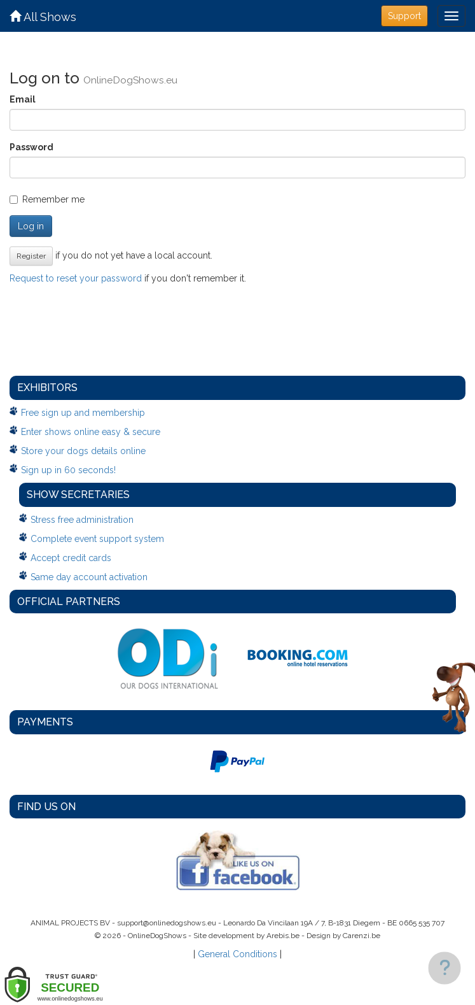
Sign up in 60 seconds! (68, 470)
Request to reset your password (76, 278)
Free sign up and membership (83, 413)
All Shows (43, 17)
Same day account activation (89, 577)
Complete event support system (97, 539)
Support (404, 16)
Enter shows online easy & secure (90, 432)
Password (31, 147)
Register (31, 256)
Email (23, 99)
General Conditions (237, 954)
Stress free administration (82, 520)
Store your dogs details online (83, 451)
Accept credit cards (71, 558)
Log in (31, 226)
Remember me (47, 199)
